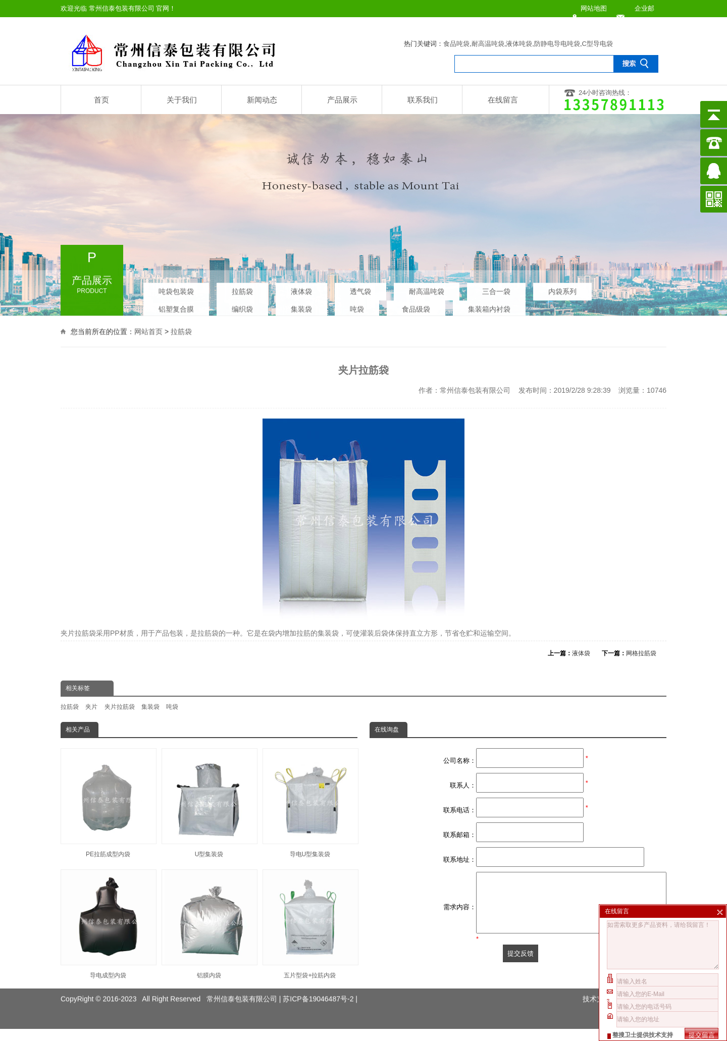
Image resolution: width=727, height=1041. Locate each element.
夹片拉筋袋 (120, 706)
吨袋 (357, 306)
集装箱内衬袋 (489, 306)
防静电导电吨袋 (557, 43)
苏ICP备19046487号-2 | (320, 988)
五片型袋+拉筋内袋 (310, 924)
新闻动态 (262, 99)
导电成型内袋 (108, 924)
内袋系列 (562, 289)
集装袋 (301, 306)
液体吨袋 (519, 43)
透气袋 (360, 289)
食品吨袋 (456, 43)
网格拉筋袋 (641, 653)
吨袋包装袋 (176, 289)
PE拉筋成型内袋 (108, 803)
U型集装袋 (209, 803)
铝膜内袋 (209, 924)
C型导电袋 (597, 43)
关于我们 (182, 99)
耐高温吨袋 (488, 43)
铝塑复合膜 (176, 306)
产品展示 (342, 99)
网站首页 (148, 331)
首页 (101, 99)
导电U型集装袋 (310, 803)
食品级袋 (416, 306)
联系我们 (422, 99)
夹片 (91, 706)
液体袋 (301, 289)
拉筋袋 (242, 289)
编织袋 (242, 306)
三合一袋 (496, 289)
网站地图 (594, 8)
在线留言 (503, 99)
